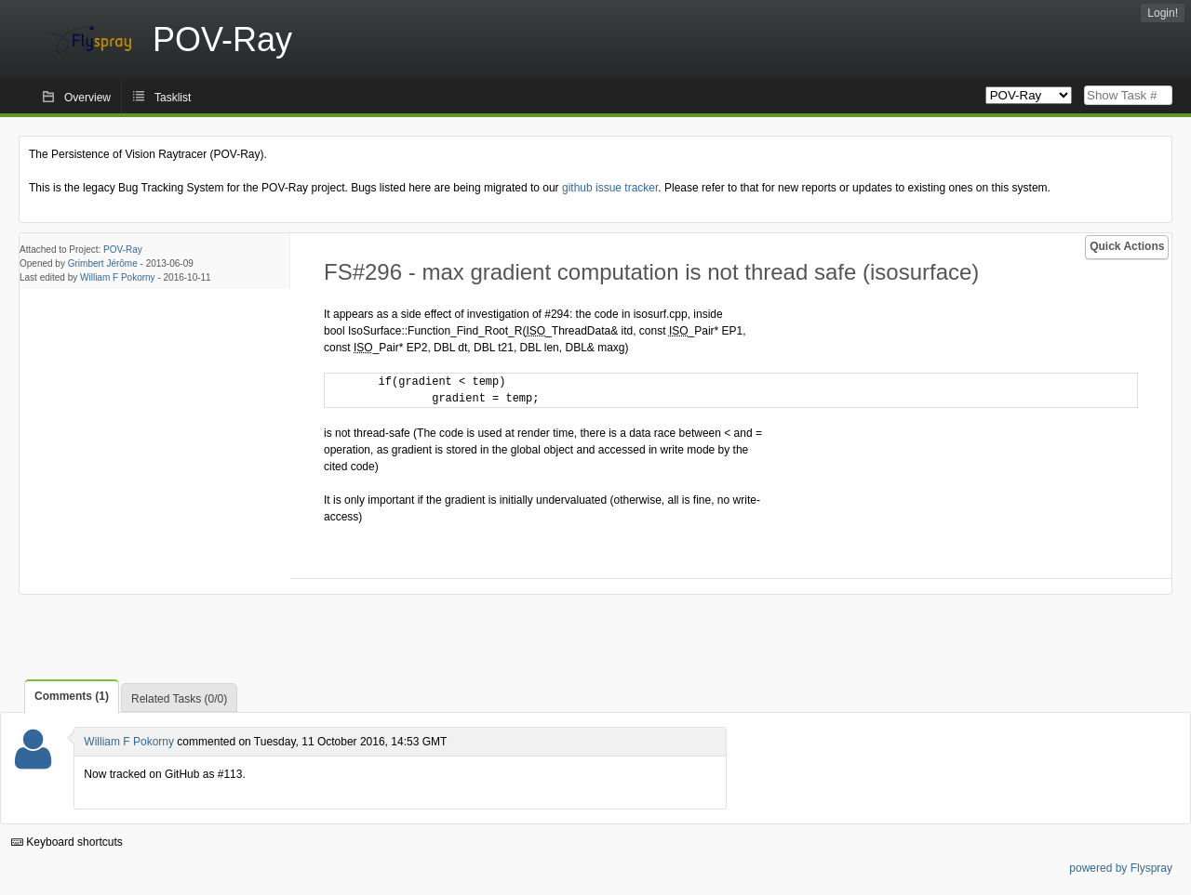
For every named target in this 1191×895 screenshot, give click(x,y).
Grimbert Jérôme (103, 263)
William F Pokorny (117, 277)
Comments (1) (71, 696)
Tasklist (172, 97)
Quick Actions (1127, 246)
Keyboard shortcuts (67, 842)
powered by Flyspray (1120, 868)
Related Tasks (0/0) (179, 698)
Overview (87, 97)
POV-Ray (122, 249)
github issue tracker (610, 187)
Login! (1162, 13)
